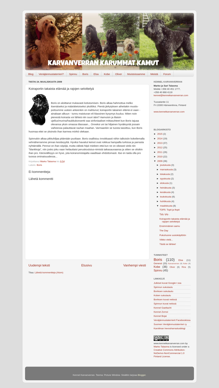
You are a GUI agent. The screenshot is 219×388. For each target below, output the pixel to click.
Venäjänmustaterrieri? (51, 74)
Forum (167, 74)
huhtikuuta (165, 201)
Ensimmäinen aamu (169, 226)
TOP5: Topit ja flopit (169, 209)
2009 (160, 161)
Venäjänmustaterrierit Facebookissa (172, 320)
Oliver (118, 74)
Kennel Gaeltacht (162, 307)
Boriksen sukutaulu (163, 291)
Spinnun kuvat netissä (165, 303)
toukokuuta (166, 196)
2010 (160, 156)
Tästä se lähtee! (167, 244)
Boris (85, 74)
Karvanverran (173, 263)
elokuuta (164, 183)
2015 (160, 134)
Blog (30, 74)
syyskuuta (165, 178)
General (158, 263)
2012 (160, 147)
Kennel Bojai (160, 316)
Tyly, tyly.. (164, 214)
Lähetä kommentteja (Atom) (49, 272)
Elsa (96, 74)
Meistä (154, 74)
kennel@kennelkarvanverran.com (171, 95)
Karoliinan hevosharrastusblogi (169, 328)
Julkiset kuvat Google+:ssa (167, 283)
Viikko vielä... (166, 239)
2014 (160, 138)
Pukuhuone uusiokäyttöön (172, 235)
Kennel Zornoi (161, 312)
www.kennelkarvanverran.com (169, 111)
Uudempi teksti (39, 265)
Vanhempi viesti (134, 265)
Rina (184, 267)
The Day (163, 230)
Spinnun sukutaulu (163, 287)
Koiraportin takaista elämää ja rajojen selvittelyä (174, 220)
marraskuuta (167, 169)
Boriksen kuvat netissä (165, 299)
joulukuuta (165, 165)
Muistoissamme (136, 74)
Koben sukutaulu (162, 295)
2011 (160, 152)
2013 (160, 143)
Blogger (142, 375)
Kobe (107, 74)
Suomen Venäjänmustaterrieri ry (170, 324)
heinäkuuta (166, 187)
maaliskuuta (166, 205)
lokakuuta (165, 174)
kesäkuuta (165, 192)
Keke (185, 263)
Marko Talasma (161, 346)
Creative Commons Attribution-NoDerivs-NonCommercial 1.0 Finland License (169, 353)
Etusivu (86, 265)
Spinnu (73, 74)
